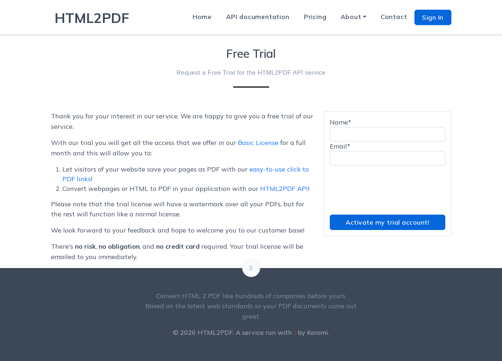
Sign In (433, 17)
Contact (394, 17)
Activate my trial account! (387, 222)
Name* (340, 122)
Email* (340, 146)
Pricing (315, 17)
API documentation (258, 17)
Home (202, 17)
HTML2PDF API (284, 188)
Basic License (258, 143)
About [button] (351, 17)
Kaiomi (317, 332)
